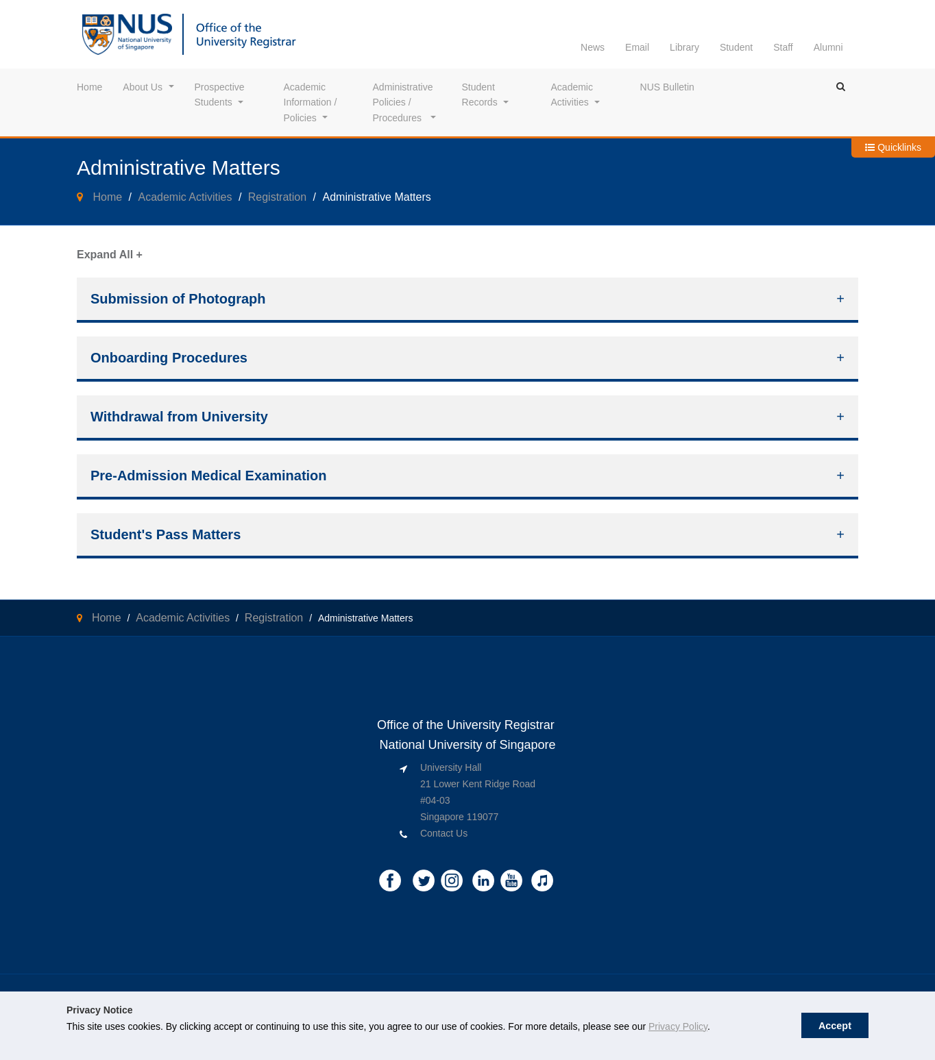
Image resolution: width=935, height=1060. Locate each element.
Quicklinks (893, 147)
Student (736, 47)
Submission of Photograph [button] (178, 298)
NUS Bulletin (667, 87)
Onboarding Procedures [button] (168, 357)
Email (637, 47)
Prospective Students (221, 95)
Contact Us (443, 833)
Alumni (828, 47)
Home (89, 87)
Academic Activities (573, 95)
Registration (277, 197)
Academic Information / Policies (312, 102)
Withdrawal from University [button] (179, 416)
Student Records (480, 95)
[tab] (467, 300)
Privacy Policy (677, 1026)
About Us (142, 87)
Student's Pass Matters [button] (165, 534)
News (593, 47)
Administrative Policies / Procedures (404, 102)
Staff (783, 47)
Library (684, 47)
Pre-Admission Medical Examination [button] (208, 475)
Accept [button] (834, 1025)
